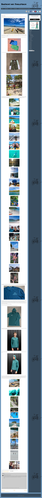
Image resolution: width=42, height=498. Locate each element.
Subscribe (34, 19)
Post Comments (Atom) (6, 491)
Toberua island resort (16, 376)
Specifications (6, 8)
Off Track (11, 8)
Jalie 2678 (16, 52)
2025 (30, 32)
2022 (30, 41)
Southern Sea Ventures (18, 96)
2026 (30, 31)
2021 (30, 42)
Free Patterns (15, 8)
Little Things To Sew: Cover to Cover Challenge (24, 8)
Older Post (25, 490)
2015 (30, 47)
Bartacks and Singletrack (13, 4)
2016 (30, 46)
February (31, 40)
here (18, 328)
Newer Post (3, 490)
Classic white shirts (32, 36)
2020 (30, 43)
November (31, 37)
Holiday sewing (31, 35)
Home (2, 8)
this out (24, 300)
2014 (30, 48)
